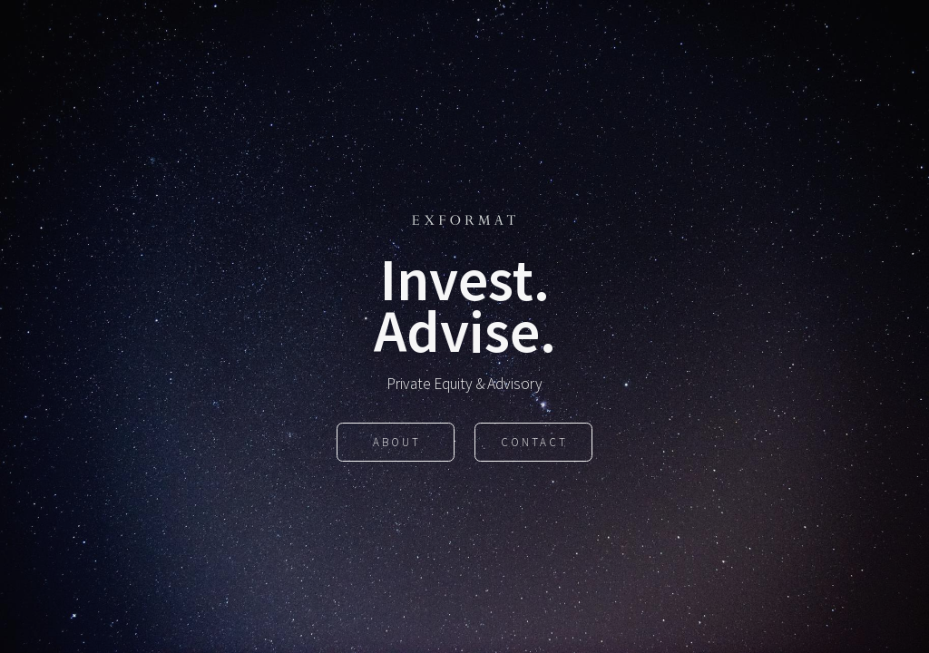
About (397, 443)
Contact (534, 443)
